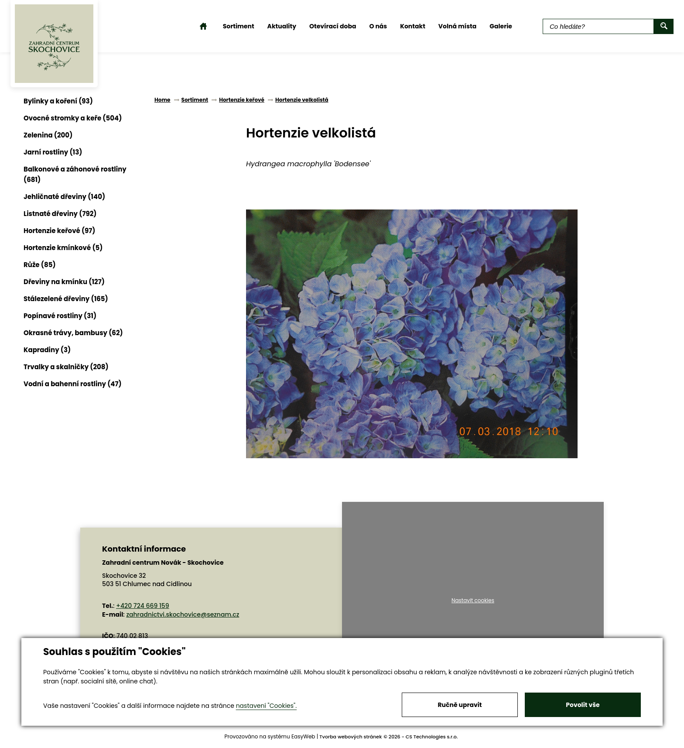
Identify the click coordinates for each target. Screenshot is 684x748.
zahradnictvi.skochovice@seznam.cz (182, 614)
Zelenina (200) (48, 135)
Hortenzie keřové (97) (60, 230)
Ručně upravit (460, 704)
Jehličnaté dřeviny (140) (64, 196)
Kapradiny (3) (47, 349)
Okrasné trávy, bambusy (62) (73, 332)
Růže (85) (40, 264)
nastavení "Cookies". (266, 705)
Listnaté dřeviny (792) (60, 213)
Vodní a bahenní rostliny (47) (73, 383)
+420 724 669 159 (142, 605)
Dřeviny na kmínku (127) (64, 281)
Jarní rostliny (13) (53, 152)
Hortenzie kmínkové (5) (63, 247)
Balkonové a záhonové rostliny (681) (75, 174)
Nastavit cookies (472, 600)
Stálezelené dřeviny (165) (66, 298)
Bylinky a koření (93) (58, 101)
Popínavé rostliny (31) (60, 315)
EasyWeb (303, 736)
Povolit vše (582, 704)
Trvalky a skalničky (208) (66, 366)
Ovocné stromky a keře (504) (73, 118)
